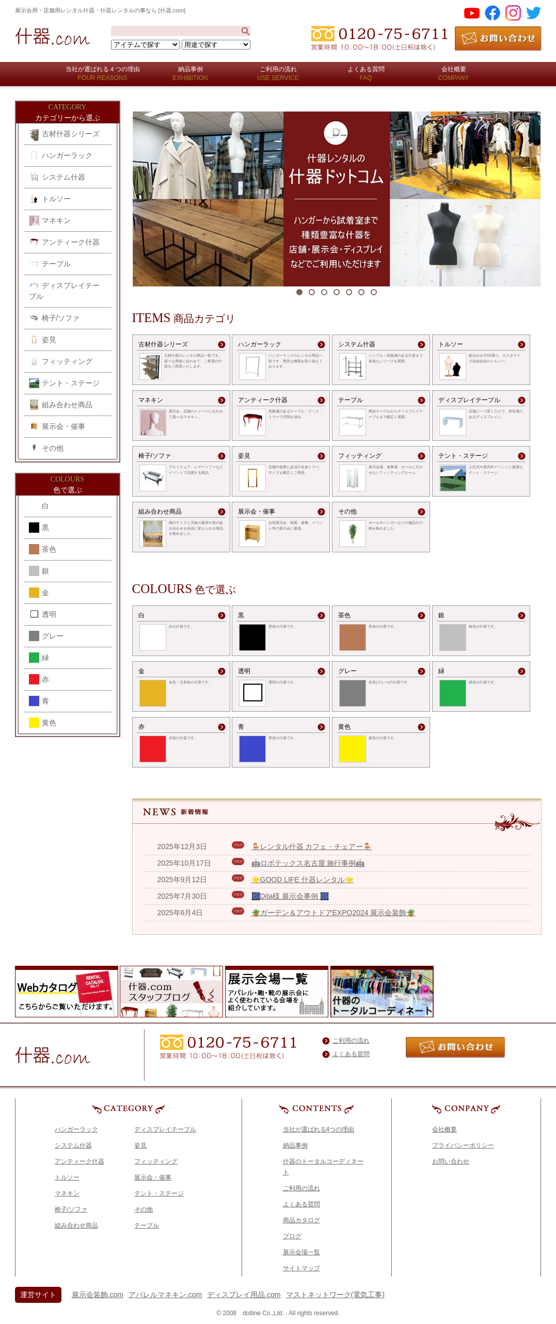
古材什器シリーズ (64, 135)
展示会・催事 (57, 426)
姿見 (42, 339)
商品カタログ (301, 1220)
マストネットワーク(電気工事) (335, 1294)
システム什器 (57, 177)
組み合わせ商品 (60, 405)
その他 (46, 448)
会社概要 (444, 1129)
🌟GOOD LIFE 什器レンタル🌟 (302, 879)
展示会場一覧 (301, 1252)
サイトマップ (301, 1268)
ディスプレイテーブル (64, 290)
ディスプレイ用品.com (243, 1294)
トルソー (50, 199)
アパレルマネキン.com (165, 1294)
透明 (42, 614)
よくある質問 (351, 1054)
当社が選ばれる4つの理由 (319, 1129)
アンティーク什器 (64, 242)
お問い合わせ (450, 1161)
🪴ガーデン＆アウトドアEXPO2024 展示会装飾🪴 (333, 912)
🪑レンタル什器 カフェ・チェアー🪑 (311, 846)
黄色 (42, 722)
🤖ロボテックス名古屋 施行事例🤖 (308, 863)
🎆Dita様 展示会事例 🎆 (290, 896)
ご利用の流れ (351, 1040)
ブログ (292, 1236)
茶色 (42, 549)
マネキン (50, 220)
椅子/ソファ (54, 318)
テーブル (50, 264)
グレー (46, 636)
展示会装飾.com (97, 1294)
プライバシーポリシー (463, 1145)
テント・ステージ (64, 383)
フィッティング (60, 361)
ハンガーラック (60, 155)
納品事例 (295, 1145)
